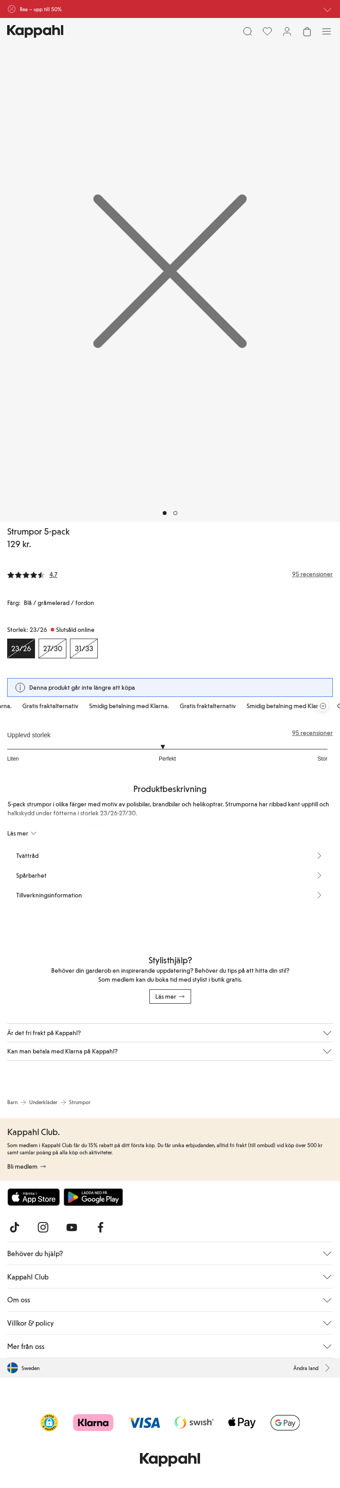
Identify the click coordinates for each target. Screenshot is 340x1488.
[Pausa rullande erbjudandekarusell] (323, 705)
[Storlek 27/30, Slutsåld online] (52, 648)
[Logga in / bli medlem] (287, 31)
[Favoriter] (267, 31)
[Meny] (326, 31)
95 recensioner (312, 732)
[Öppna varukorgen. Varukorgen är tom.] (307, 31)
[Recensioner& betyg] (170, 574)
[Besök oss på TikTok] (14, 1227)
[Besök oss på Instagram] (43, 1227)
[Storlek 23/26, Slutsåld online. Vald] (21, 648)
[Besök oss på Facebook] (100, 1227)
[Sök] (247, 31)
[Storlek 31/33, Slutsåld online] (84, 648)
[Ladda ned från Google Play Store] (93, 1197)
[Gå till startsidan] (35, 31)
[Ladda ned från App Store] (33, 1197)
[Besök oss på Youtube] (72, 1227)
